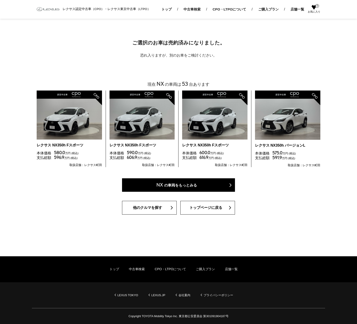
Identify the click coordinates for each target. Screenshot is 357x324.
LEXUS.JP (158, 295)
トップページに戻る (205, 208)
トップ (166, 9)
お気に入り (314, 9)
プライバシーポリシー (218, 295)
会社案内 (184, 295)
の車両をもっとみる (176, 185)
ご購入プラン (268, 9)
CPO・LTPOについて (229, 9)
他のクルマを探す (147, 208)
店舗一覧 (297, 9)
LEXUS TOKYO (127, 295)
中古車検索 (192, 9)
